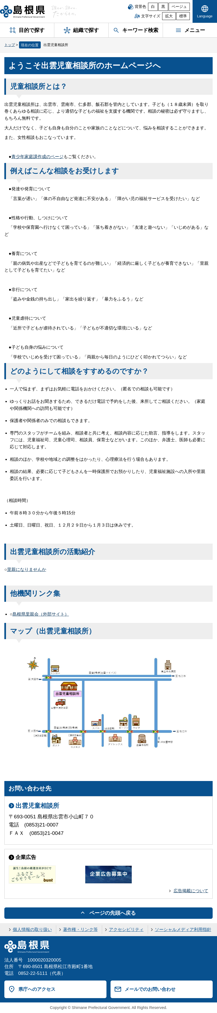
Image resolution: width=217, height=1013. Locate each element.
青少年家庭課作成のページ (37, 156)
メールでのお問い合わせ (150, 989)
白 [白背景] (153, 7)
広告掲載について (191, 890)
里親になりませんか (26, 569)
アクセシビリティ (126, 929)
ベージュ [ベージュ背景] (179, 7)
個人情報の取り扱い (32, 929)
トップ (9, 45)
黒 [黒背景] (163, 7)
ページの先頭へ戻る (112, 913)
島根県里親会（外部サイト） (40, 614)
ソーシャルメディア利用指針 (183, 929)
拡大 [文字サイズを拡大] (169, 16)
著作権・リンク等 (80, 929)
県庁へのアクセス (36, 989)
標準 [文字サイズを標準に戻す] (183, 16)
